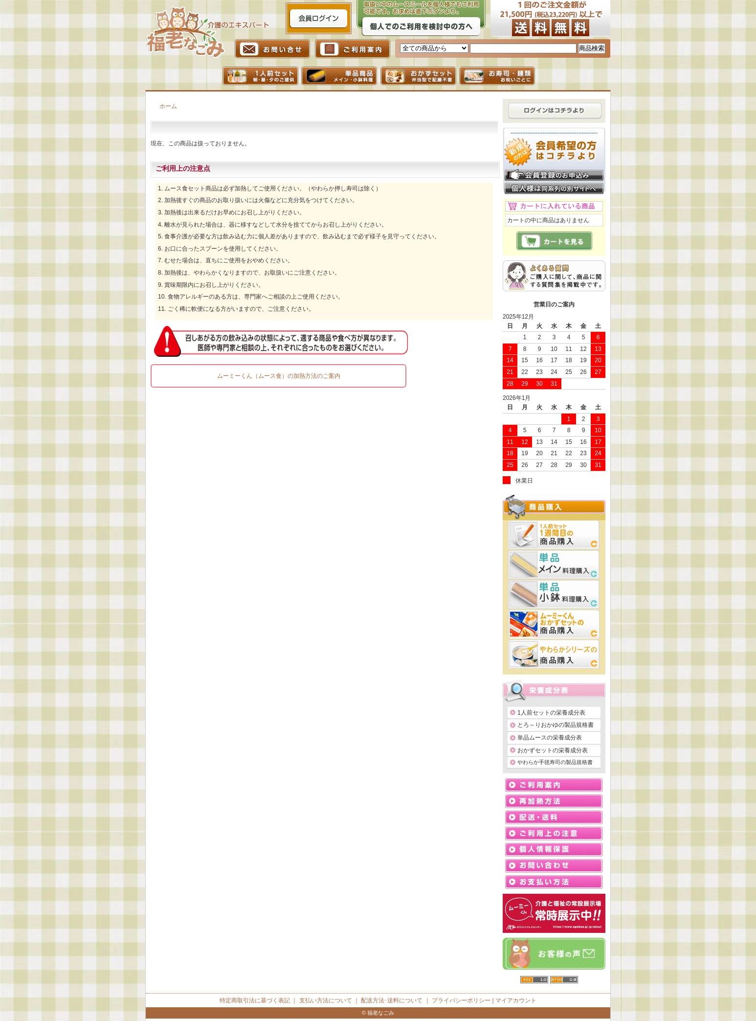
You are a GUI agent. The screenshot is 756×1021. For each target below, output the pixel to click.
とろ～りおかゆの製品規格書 (555, 724)
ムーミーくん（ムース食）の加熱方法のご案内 (278, 375)
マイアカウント (515, 1000)
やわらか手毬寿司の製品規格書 (555, 762)
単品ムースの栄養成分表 (549, 737)
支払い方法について (325, 1000)
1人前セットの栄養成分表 (551, 712)
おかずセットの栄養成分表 (552, 750)
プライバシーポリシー (461, 1000)
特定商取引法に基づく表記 (255, 1000)
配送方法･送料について (391, 1000)
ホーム (168, 106)
